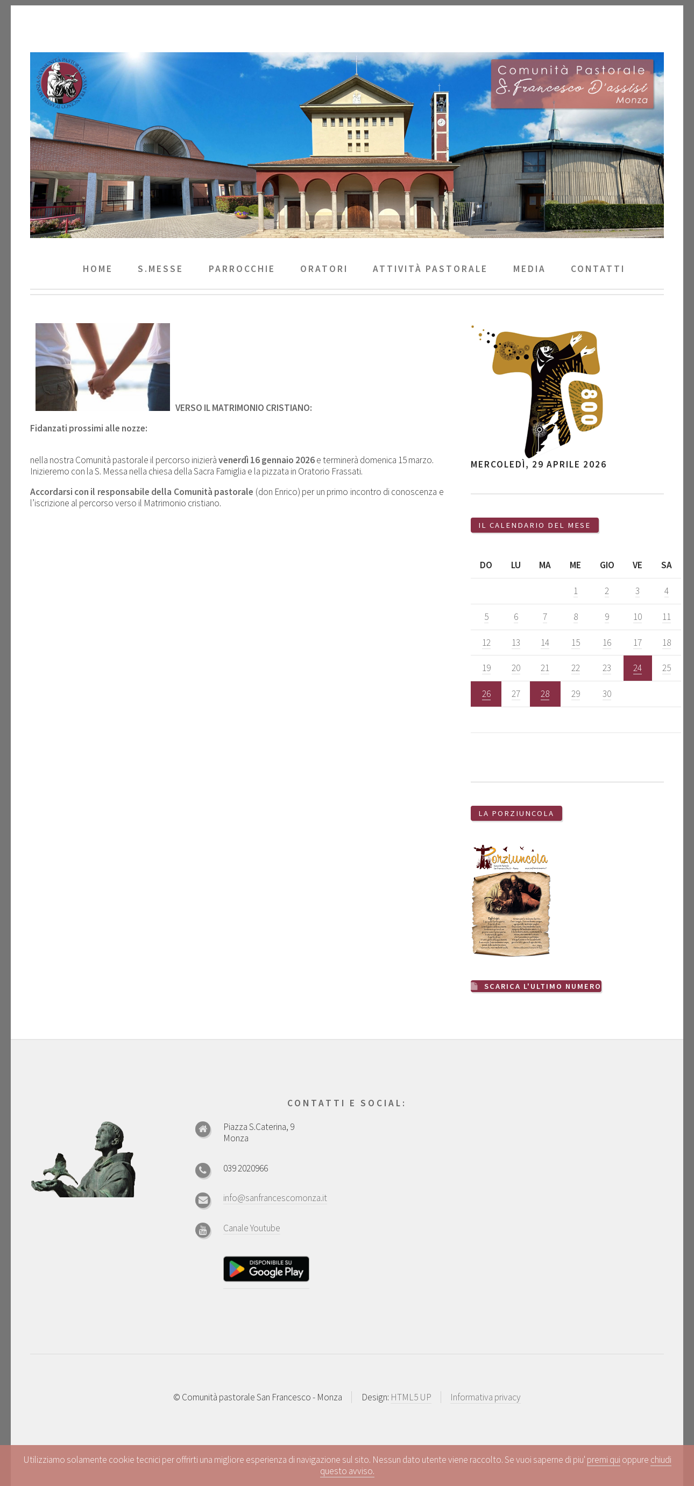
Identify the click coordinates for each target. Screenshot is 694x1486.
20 (516, 668)
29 (575, 694)
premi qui (603, 1460)
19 (486, 668)
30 (607, 694)
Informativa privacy (485, 1397)
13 (516, 642)
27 (516, 694)
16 (607, 642)
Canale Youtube (251, 1227)
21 (545, 668)
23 (607, 668)
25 (666, 668)
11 (666, 617)
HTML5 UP (411, 1397)
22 (575, 668)
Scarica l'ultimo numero (543, 985)
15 (575, 642)
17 (637, 642)
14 (545, 642)
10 (637, 617)
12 (486, 642)
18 (666, 642)
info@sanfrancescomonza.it (275, 1197)
